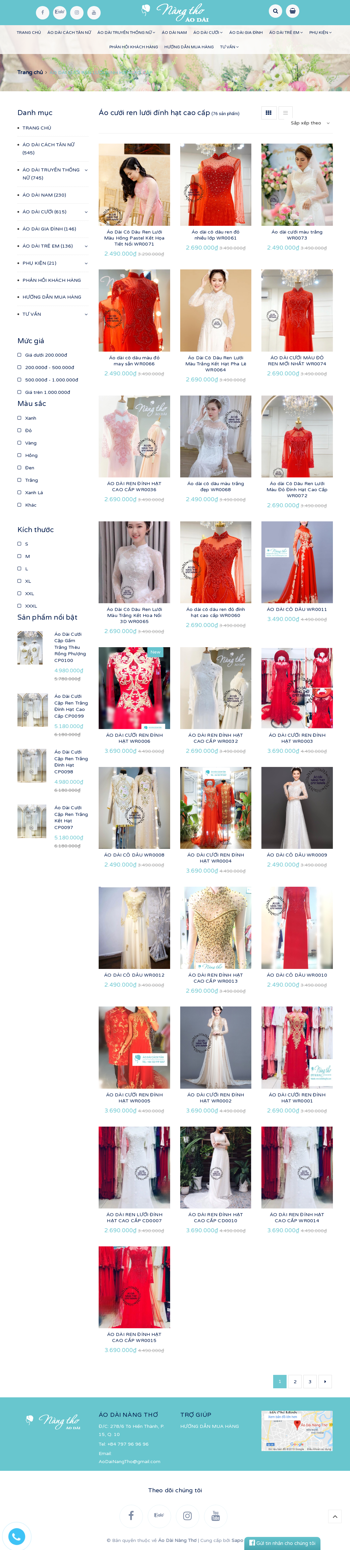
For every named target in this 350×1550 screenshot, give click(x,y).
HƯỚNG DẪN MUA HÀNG (189, 47)
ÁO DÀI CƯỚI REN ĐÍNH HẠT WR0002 (215, 1098)
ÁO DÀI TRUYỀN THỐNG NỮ (126, 32)
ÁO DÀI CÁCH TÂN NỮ (69, 32)
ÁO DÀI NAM (174, 32)
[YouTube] (94, 12)
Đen (25, 468)
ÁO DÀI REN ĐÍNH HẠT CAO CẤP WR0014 (297, 1218)
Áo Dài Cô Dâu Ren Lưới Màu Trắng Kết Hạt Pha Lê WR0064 (215, 364)
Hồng (27, 455)
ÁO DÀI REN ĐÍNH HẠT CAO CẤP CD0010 (215, 1218)
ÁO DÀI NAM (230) (44, 195)
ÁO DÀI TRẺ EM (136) (47, 246)
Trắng (27, 480)
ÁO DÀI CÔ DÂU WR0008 (134, 855)
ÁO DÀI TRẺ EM (286, 32)
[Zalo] (59, 12)
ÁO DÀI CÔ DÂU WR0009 (297, 855)
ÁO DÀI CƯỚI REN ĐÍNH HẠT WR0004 (215, 858)
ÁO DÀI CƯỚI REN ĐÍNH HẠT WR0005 (134, 1098)
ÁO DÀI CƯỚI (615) (44, 212)
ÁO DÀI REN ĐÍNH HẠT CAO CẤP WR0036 (134, 487)
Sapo (237, 1540)
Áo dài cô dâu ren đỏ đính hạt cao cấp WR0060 (215, 612)
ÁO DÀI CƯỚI (208, 32)
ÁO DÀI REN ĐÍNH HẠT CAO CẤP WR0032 (215, 738)
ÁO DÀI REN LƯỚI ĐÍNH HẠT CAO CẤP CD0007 (134, 1218)
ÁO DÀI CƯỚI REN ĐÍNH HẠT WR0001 (297, 1098)
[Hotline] (20, 1535)
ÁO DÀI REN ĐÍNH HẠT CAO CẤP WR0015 (134, 1337)
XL (24, 581)
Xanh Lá (30, 493)
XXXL (27, 606)
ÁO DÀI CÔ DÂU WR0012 (134, 975)
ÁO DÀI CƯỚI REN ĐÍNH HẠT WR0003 (297, 738)
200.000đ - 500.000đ (45, 367)
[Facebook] (42, 12)
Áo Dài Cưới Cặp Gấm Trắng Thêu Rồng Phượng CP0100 (70, 647)
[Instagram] (77, 12)
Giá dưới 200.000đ (42, 355)
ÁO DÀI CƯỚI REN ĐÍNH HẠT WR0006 (134, 738)
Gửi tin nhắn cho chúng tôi (282, 1543)
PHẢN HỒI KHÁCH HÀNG (133, 47)
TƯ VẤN (229, 47)
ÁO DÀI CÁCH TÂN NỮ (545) (48, 149)
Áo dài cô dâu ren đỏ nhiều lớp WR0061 (216, 235)
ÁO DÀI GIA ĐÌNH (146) (49, 229)
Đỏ (24, 430)
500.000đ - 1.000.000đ (47, 380)
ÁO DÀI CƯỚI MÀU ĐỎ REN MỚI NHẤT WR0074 (297, 361)
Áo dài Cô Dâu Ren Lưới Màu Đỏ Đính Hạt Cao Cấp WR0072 (297, 490)
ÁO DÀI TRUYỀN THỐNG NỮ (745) (51, 174)
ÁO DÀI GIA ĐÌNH (246, 32)
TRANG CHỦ (29, 32)
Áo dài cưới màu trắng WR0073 (296, 235)
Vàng (27, 443)
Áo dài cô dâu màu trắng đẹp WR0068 (215, 487)
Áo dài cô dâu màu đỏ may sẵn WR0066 (134, 361)
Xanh (26, 418)
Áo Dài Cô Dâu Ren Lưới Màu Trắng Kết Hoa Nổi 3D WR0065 (134, 615)
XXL (25, 594)
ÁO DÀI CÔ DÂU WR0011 (297, 609)
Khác (27, 505)
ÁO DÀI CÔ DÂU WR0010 (297, 975)
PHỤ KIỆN (320, 32)
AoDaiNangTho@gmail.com (129, 1461)
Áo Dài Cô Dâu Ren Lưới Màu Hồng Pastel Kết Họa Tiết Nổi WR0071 (134, 238)
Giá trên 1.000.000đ (43, 392)
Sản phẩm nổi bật (47, 617)
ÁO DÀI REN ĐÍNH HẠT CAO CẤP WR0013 (215, 978)
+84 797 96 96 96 (128, 1444)
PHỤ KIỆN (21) (39, 263)
